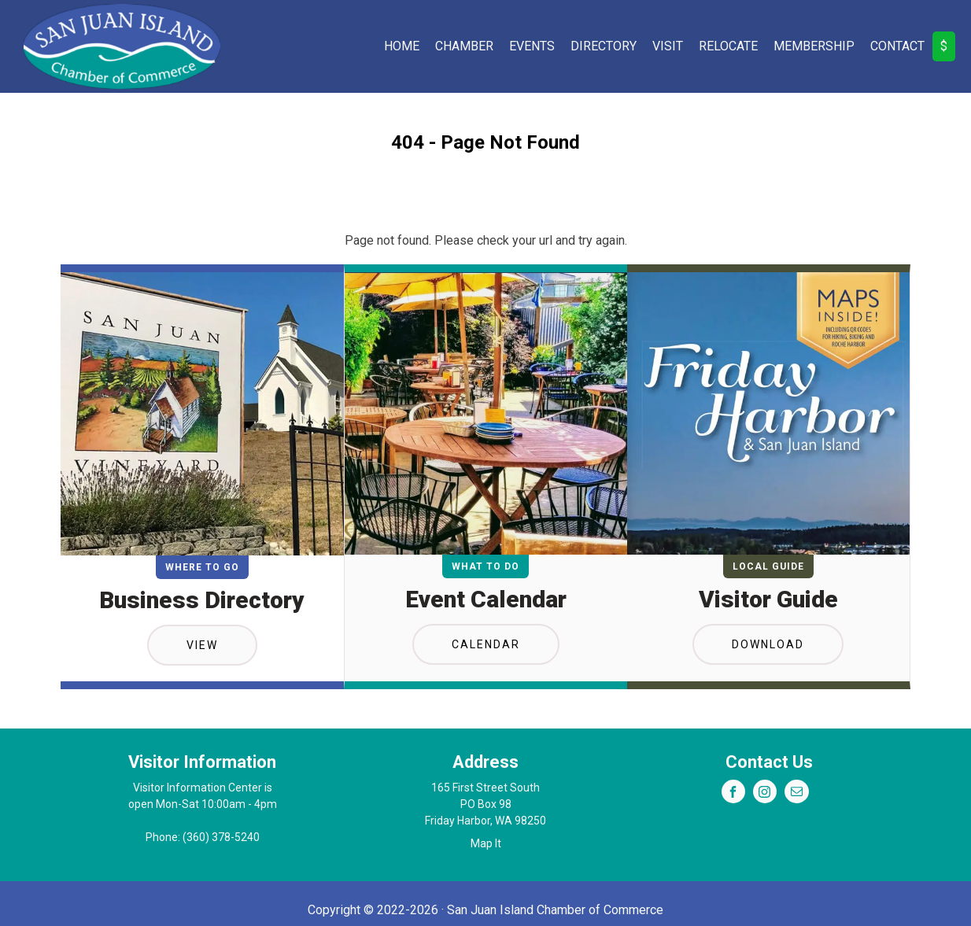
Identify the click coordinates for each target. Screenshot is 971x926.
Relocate (728, 46)
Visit (667, 46)
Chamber (464, 46)
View (202, 645)
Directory (603, 46)
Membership (814, 46)
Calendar (486, 644)
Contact (897, 46)
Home (401, 46)
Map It (486, 843)
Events (532, 46)
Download (768, 644)
